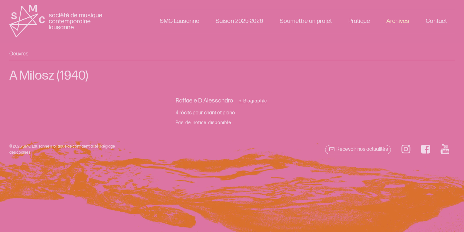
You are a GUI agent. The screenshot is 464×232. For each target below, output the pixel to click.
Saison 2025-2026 (239, 21)
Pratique (359, 21)
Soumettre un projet (306, 21)
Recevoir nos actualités (358, 149)
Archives (397, 21)
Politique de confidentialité (74, 146)
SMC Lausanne (179, 21)
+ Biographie (253, 101)
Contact (436, 21)
